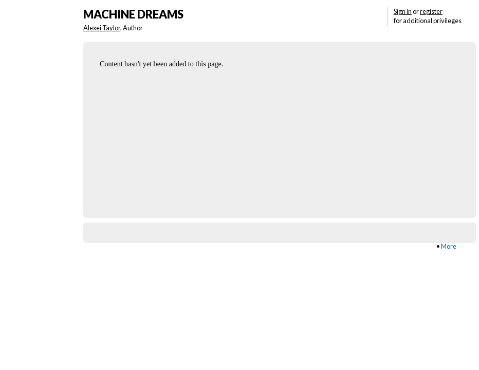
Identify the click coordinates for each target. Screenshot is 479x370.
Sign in (403, 11)
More (448, 246)
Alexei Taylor (101, 28)
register (431, 11)
